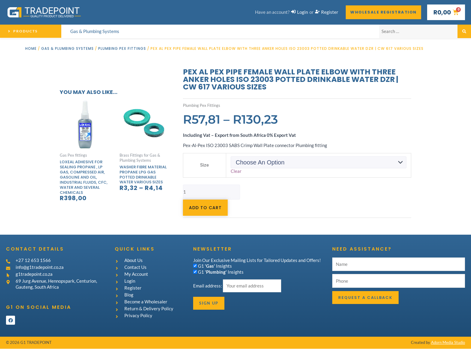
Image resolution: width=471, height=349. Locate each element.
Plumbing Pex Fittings (123, 48)
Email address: (208, 286)
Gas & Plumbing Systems (67, 48)
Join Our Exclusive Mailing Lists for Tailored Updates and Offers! (257, 260)
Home (31, 48)
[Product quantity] (211, 192)
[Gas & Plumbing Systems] (94, 31)
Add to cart (205, 208)
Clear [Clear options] (236, 171)
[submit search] (464, 31)
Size (204, 165)
